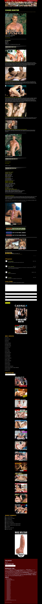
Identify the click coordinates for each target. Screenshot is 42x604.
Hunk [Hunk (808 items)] (35, 572)
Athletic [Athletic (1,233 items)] (10, 569)
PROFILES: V (9, 596)
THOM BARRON (8, 355)
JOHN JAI (7, 348)
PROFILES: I (8, 586)
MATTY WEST (8, 359)
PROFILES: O (9, 591)
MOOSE (9, 526)
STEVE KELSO (12, 522)
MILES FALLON (8, 363)
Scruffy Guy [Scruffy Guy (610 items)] (14, 574)
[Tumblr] (7, 562)
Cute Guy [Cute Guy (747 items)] (13, 571)
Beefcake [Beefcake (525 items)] (22, 569)
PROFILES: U (9, 595)
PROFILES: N (9, 590)
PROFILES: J (9, 587)
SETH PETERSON (8, 360)
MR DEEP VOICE (8, 344)
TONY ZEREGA (8, 356)
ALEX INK (7, 341)
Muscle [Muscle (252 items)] (27, 573)
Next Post (34, 255)
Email (6, 295)
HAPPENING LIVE (8, 578)
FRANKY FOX (8, 370)
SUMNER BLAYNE (8, 345)
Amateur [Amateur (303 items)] (6, 569)
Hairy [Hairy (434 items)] (22, 572)
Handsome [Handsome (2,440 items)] (26, 572)
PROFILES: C (9, 582)
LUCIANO (7, 337)
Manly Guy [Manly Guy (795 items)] (17, 573)
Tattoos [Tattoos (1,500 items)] (34, 574)
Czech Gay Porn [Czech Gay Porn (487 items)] (18, 571)
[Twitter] (5, 562)
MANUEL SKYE (8, 347)
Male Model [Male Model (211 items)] (13, 573)
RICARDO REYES (8, 352)
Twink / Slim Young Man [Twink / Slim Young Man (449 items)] (9, 575)
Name (6, 292)
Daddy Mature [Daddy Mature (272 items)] (24, 571)
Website (6, 298)
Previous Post (8, 255)
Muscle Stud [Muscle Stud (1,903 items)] (31, 573)
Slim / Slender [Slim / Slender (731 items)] (20, 574)
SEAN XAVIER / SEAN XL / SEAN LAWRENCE (12, 367)
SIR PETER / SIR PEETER (9, 366)
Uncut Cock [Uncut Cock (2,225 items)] (17, 575)
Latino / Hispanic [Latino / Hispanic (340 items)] (8, 573)
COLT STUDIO (7, 163)
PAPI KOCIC (10, 519)
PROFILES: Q (9, 592)
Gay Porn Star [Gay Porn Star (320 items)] (32, 571)
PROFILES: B (9, 581)
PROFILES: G (9, 585)
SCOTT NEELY (8, 351)
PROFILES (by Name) (9, 579)
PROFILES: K (9, 588)
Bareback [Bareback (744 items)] (14, 569)
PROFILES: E (9, 583)
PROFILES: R (9, 593)
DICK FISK (10, 529)
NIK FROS (7, 340)
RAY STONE (12, 518)
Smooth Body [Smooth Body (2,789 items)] (27, 574)
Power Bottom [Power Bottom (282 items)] (9, 574)
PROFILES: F (9, 584)
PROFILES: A (9, 580)
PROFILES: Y (9, 598)
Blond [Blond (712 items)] (11, 570)
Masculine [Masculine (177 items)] (21, 573)
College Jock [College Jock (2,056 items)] (19, 570)
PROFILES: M (9, 589)
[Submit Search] (27, 0)
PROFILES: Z (9, 599)
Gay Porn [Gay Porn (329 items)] (28, 571)
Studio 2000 (6, 12)
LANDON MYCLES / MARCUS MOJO (15, 523)
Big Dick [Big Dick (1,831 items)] (28, 569)
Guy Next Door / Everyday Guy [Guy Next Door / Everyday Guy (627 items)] (14, 572)
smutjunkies (7, 523)
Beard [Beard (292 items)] (19, 569)
